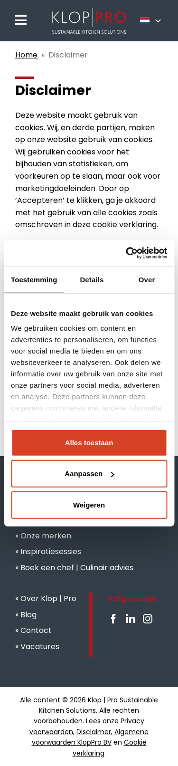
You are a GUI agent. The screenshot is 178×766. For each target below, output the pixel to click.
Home (26, 54)
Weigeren (89, 504)
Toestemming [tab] (34, 279)
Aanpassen (89, 473)
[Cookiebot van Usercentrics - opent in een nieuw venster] (126, 253)
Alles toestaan (89, 442)
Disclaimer (93, 732)
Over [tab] (147, 279)
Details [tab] (91, 279)
